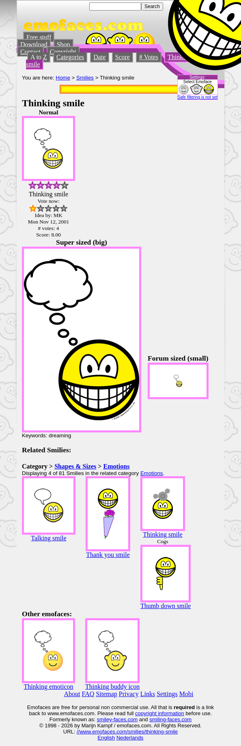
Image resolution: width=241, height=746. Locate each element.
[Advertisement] (194, 231)
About (72, 693)
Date (99, 57)
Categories (70, 57)
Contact (30, 51)
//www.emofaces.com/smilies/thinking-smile (127, 732)
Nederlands (130, 738)
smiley (104, 719)
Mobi (186, 693)
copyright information (159, 713)
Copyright (63, 51)
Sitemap (106, 693)
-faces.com (125, 719)
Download (33, 44)
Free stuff (38, 37)
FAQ (88, 693)
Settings (167, 693)
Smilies (85, 78)
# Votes (148, 57)
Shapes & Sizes (75, 466)
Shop (63, 44)
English (106, 738)
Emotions (116, 466)
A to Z (38, 57)
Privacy (129, 693)
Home (63, 78)
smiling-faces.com (170, 719)
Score (122, 57)
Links (147, 693)
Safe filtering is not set (197, 97)
